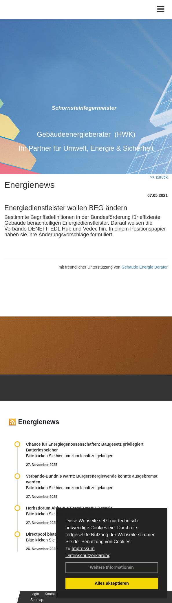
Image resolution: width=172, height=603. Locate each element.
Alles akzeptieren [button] (112, 583)
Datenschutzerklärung (88, 555)
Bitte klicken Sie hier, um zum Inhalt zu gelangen (69, 455)
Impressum (83, 548)
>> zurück (159, 177)
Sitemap (36, 600)
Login (34, 594)
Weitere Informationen (112, 567)
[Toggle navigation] (161, 9)
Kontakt (50, 594)
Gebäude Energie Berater (144, 267)
